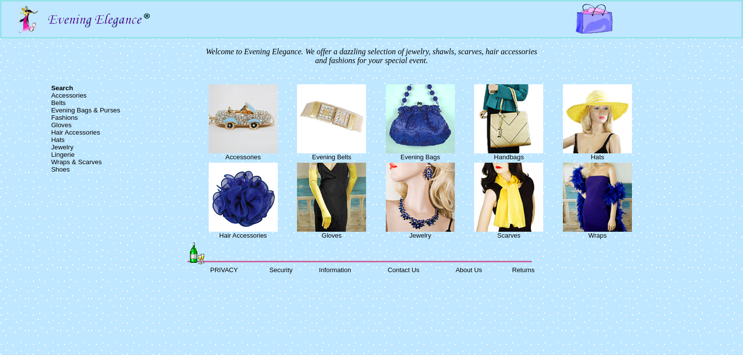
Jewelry (62, 147)
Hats (58, 139)
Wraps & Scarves (76, 162)
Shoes (60, 169)
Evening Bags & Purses (85, 110)
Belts (58, 102)
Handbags (509, 157)
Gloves (61, 125)
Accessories (69, 95)
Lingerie (62, 154)
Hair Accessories (75, 132)
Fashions (64, 117)
